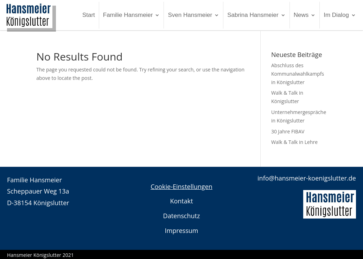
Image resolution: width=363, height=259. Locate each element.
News (301, 15)
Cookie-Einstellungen (181, 186)
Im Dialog (336, 15)
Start (88, 15)
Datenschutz (181, 215)
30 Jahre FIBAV (287, 131)
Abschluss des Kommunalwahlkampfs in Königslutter (297, 74)
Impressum (181, 230)
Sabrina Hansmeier (253, 15)
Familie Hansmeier (128, 15)
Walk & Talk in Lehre (294, 142)
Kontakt (181, 201)
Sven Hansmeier (190, 15)
